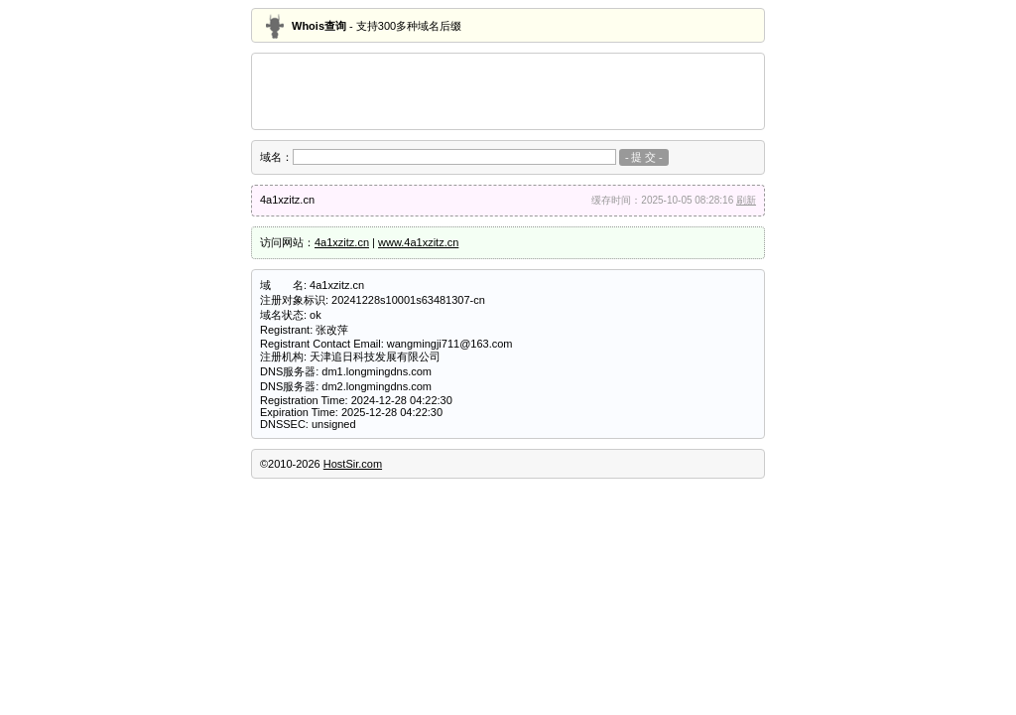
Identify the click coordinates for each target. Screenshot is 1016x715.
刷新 (746, 200)
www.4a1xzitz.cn (418, 242)
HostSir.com (352, 464)
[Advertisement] (508, 91)
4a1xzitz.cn (342, 242)
